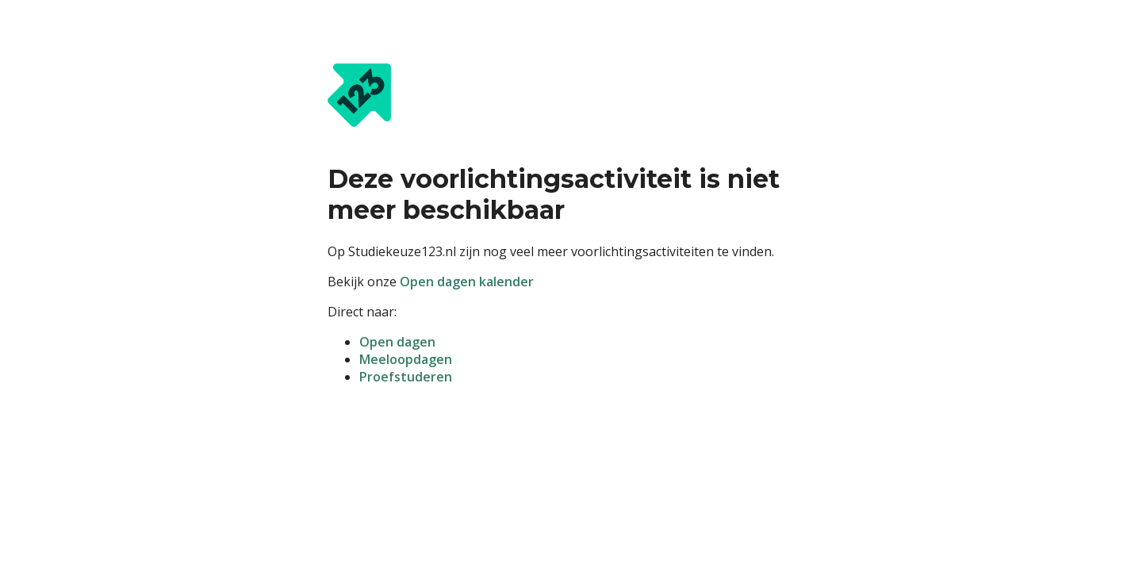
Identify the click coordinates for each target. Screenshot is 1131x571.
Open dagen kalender (467, 281)
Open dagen (397, 342)
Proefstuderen (405, 376)
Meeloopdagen (405, 359)
